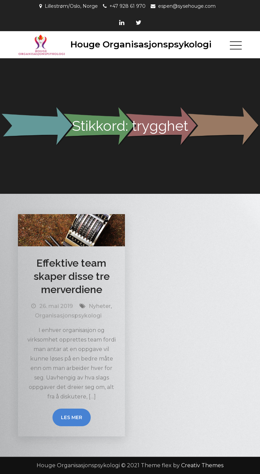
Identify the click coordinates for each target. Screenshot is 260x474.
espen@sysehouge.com (187, 6)
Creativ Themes (202, 465)
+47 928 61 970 (127, 6)
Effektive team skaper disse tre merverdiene (72, 276)
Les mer (71, 417)
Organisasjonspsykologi (68, 315)
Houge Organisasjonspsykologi (141, 44)
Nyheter (100, 306)
